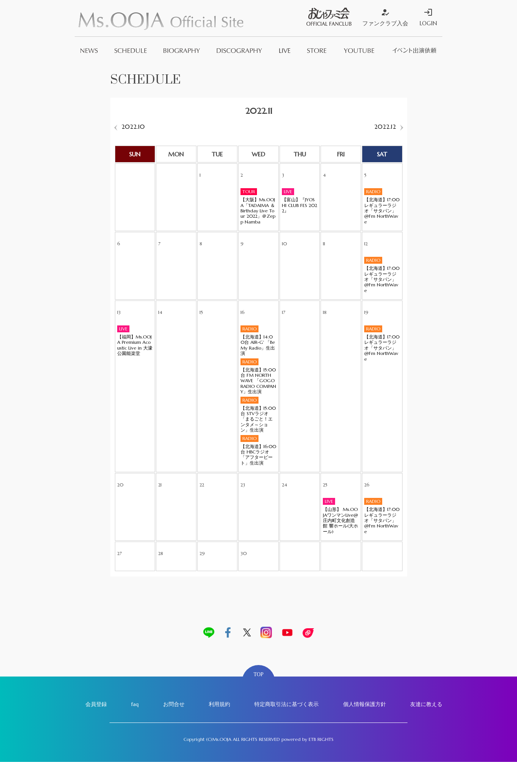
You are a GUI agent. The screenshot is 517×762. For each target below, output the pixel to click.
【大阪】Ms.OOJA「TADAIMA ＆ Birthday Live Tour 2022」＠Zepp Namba (258, 211)
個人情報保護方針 (364, 704)
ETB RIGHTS (321, 739)
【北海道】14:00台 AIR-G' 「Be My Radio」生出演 (258, 345)
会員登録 (96, 704)
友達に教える (426, 704)
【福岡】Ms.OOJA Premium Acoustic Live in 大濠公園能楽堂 (134, 345)
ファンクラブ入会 (385, 17)
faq (135, 704)
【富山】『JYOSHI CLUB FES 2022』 (299, 205)
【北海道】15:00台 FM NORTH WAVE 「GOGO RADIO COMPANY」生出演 (258, 381)
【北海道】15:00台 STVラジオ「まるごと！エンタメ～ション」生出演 (258, 419)
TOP (258, 674)
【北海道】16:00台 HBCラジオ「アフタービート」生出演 (258, 455)
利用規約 (219, 704)
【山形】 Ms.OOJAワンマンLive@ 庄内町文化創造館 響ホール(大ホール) (340, 520)
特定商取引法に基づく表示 (286, 704)
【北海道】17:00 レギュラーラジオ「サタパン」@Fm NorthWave (381, 211)
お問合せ (174, 704)
